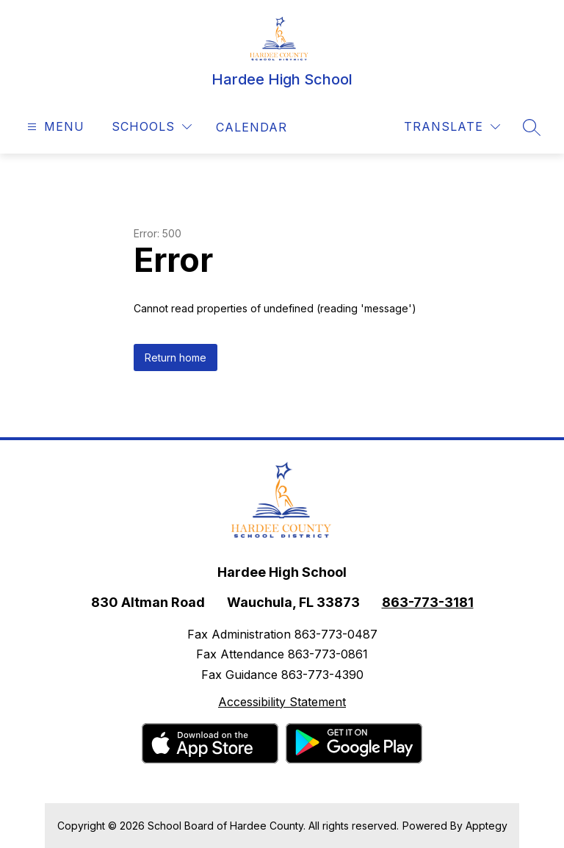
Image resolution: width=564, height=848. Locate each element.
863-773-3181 (428, 602)
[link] (251, 127)
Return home (175, 357)
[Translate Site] (452, 127)
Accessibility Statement (282, 701)
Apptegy (486, 825)
